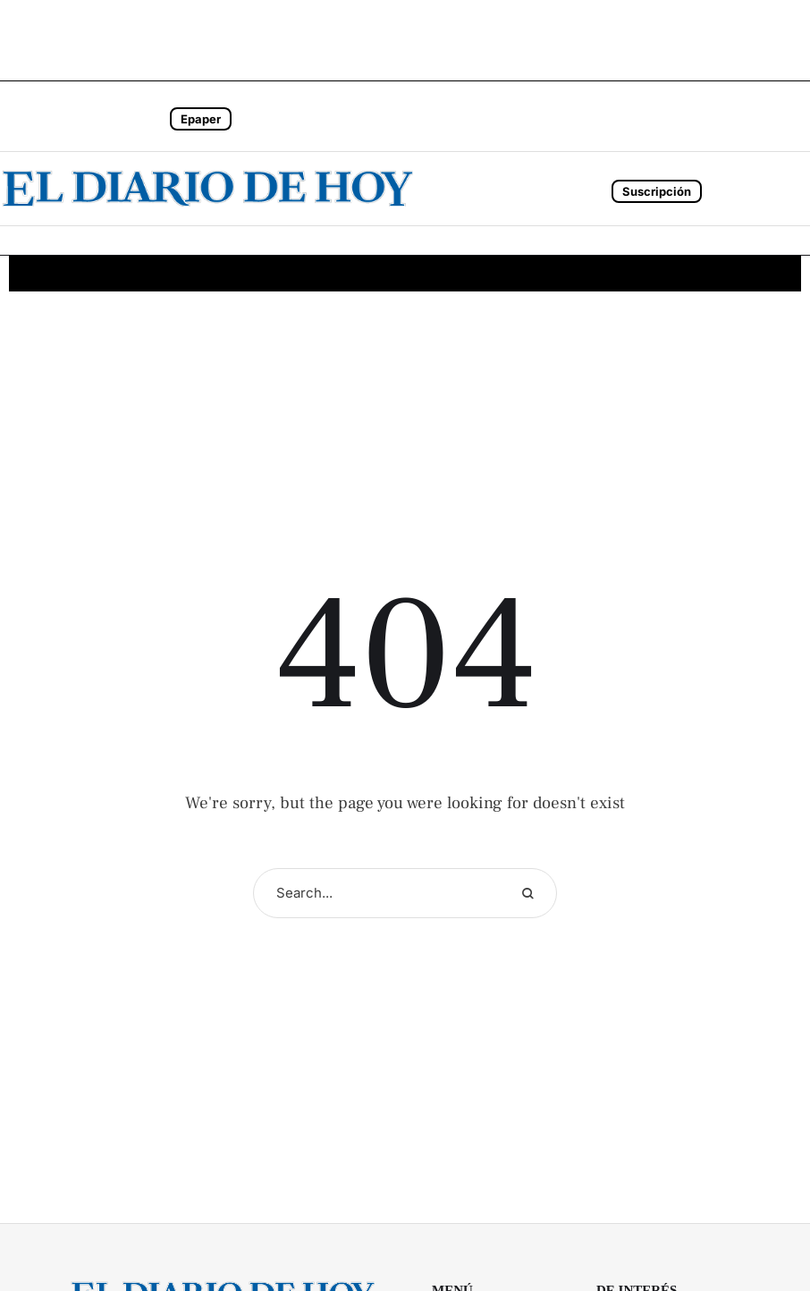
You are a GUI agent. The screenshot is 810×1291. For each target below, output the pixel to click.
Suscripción (656, 191)
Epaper (201, 119)
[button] (98, 116)
